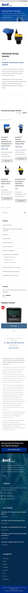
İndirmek (7, 295)
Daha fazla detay (14, 348)
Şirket (4, 561)
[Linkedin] (5, 476)
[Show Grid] (24, 113)
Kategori (9, 15)
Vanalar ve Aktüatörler (8, 250)
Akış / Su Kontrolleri (8, 246)
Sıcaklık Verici (13, 420)
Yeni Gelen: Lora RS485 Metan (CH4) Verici (13, 527)
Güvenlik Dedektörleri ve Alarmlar (11, 267)
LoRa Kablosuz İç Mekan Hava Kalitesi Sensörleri (12, 229)
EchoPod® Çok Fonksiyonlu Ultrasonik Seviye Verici (20, 182)
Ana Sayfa (5, 558)
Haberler (5, 570)
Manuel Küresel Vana (21, 424)
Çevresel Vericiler (7, 225)
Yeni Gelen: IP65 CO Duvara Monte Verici (13, 520)
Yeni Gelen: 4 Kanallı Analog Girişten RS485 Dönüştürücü (14, 534)
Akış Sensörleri (6, 238)
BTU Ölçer (5, 234)
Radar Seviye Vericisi (8, 259)
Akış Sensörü (14, 424)
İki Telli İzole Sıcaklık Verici (8, 426)
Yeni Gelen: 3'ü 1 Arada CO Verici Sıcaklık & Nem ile (13, 513)
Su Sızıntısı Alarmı (15, 422)
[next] (25, 103)
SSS (4, 573)
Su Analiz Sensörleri (8, 242)
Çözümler (5, 567)
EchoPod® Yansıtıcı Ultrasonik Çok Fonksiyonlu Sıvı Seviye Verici (6, 141)
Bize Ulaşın (22, 427)
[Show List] (26, 113)
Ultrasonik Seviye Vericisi (7, 17)
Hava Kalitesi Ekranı (20, 420)
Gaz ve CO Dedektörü (7, 424)
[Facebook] (1, 476)
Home (4, 15)
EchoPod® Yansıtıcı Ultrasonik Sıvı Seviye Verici (20, 140)
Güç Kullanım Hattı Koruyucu (8, 427)
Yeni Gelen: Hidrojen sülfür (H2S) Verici (12, 542)
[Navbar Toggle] (25, 4)
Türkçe (25, 1)
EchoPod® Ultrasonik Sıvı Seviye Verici (6, 181)
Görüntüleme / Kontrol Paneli (10, 275)
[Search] (12, 213)
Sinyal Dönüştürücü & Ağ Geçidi (11, 271)
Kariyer (5, 576)
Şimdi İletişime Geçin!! (14, 449)
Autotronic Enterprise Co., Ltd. (17, 587)
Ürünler (5, 564)
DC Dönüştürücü (17, 426)
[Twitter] (3, 476)
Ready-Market (20, 590)
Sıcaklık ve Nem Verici (7, 422)
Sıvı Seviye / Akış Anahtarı (10, 262)
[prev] (2, 103)
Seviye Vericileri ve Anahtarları (19, 15)
